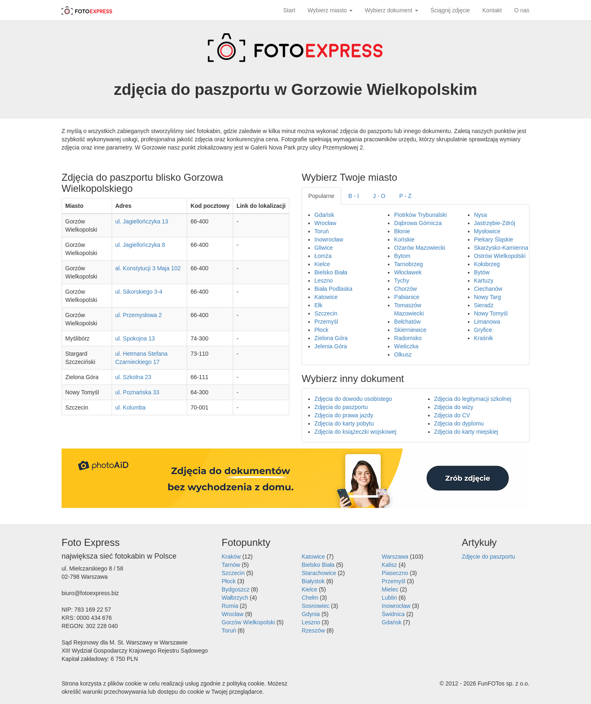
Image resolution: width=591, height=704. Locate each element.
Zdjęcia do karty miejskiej (466, 431)
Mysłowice (487, 231)
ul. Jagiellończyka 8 (140, 245)
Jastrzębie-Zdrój (494, 223)
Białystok (313, 581)
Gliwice (323, 247)
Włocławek (407, 272)
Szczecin (325, 313)
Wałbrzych (235, 597)
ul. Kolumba (130, 407)
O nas (521, 10)
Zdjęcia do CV (452, 415)
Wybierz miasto (330, 10)
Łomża (323, 256)
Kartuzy (483, 280)
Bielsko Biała (330, 272)
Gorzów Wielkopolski (248, 622)
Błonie (402, 231)
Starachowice (319, 573)
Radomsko (407, 338)
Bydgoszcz (236, 589)
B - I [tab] (353, 196)
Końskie (404, 239)
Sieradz (483, 305)
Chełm (310, 597)
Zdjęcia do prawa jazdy (343, 415)
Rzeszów (313, 630)
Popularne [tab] (321, 196)
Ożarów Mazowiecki (419, 247)
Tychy (401, 280)
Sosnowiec (316, 606)
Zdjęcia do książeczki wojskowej (355, 431)
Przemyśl (326, 321)
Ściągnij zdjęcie (450, 10)
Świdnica (393, 614)
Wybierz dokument (391, 10)
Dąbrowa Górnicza (418, 223)
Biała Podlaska (333, 288)
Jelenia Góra (330, 346)
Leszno (323, 280)
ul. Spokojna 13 (135, 338)
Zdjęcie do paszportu (488, 556)
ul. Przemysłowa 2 (138, 315)
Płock (321, 330)
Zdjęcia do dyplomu (459, 423)
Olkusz (403, 354)
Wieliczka (406, 346)
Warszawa (395, 556)
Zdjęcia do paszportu (341, 407)
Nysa (480, 215)
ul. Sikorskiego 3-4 (139, 291)
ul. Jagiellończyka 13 (141, 221)
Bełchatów (407, 321)
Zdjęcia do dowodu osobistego (353, 399)
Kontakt (492, 10)
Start (289, 10)
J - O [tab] (379, 196)
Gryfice (483, 330)
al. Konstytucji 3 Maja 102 (148, 268)
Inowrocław (328, 239)
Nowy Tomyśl (491, 313)
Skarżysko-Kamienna (501, 247)
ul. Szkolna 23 (133, 377)
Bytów (482, 272)
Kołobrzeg (487, 264)
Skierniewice (410, 330)
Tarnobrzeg (408, 264)
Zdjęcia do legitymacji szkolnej (472, 399)
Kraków (231, 556)
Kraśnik (483, 338)
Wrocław (325, 223)
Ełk (318, 305)
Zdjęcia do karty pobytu (344, 423)
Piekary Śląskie (493, 239)
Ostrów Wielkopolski (500, 256)
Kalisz (389, 564)
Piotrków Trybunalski (420, 215)
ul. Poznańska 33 (137, 392)
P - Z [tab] (405, 196)
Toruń (321, 231)
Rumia (230, 606)
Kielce (322, 264)
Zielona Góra (331, 338)
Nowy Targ (487, 297)
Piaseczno (395, 573)
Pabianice (406, 297)
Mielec (390, 589)
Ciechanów (488, 288)
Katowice (326, 297)
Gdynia (311, 614)
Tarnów (231, 564)
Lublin (389, 597)
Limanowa (487, 321)
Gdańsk (324, 215)
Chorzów (405, 288)
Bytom (402, 256)
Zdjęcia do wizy (454, 407)
